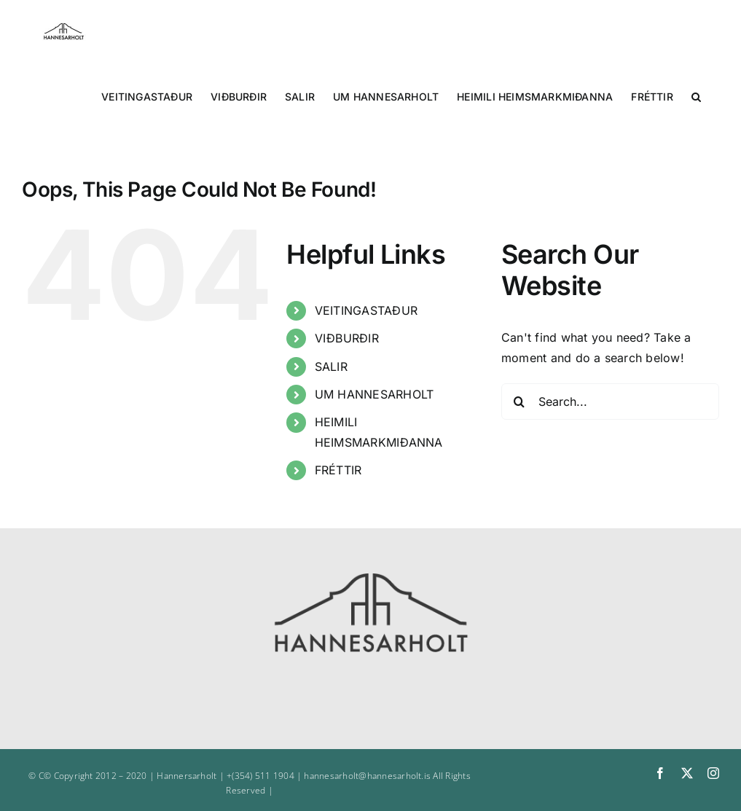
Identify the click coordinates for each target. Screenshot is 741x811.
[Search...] (610, 401)
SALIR (331, 366)
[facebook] (660, 773)
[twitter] (687, 773)
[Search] (519, 401)
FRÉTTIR (338, 470)
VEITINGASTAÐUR (366, 310)
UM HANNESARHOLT (374, 394)
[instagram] (713, 773)
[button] (696, 96)
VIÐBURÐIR (347, 338)
